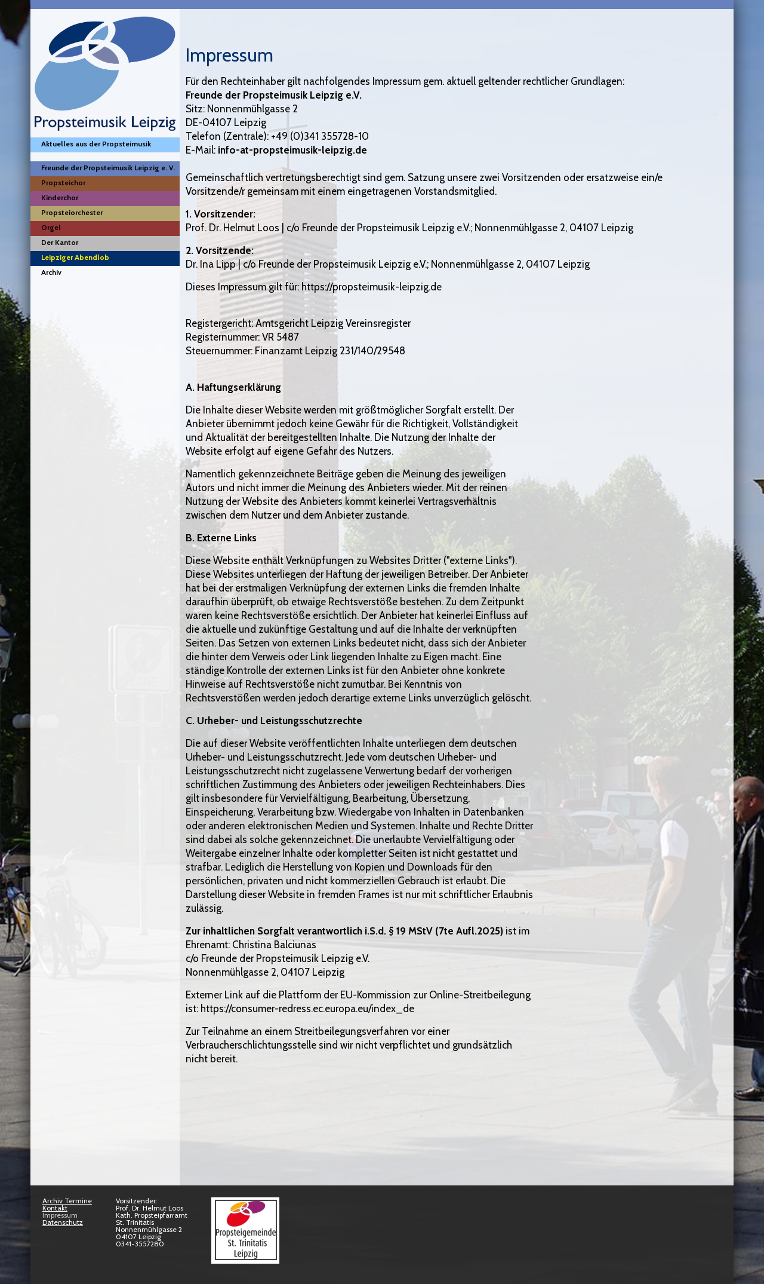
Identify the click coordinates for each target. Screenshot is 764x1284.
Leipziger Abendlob (75, 257)
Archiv (51, 272)
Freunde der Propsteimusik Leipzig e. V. (108, 167)
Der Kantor (59, 242)
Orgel (51, 227)
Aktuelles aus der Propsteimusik (96, 143)
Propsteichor (63, 182)
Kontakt (54, 1207)
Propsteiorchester (72, 212)
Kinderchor (59, 197)
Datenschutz (62, 1222)
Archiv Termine (67, 1200)
